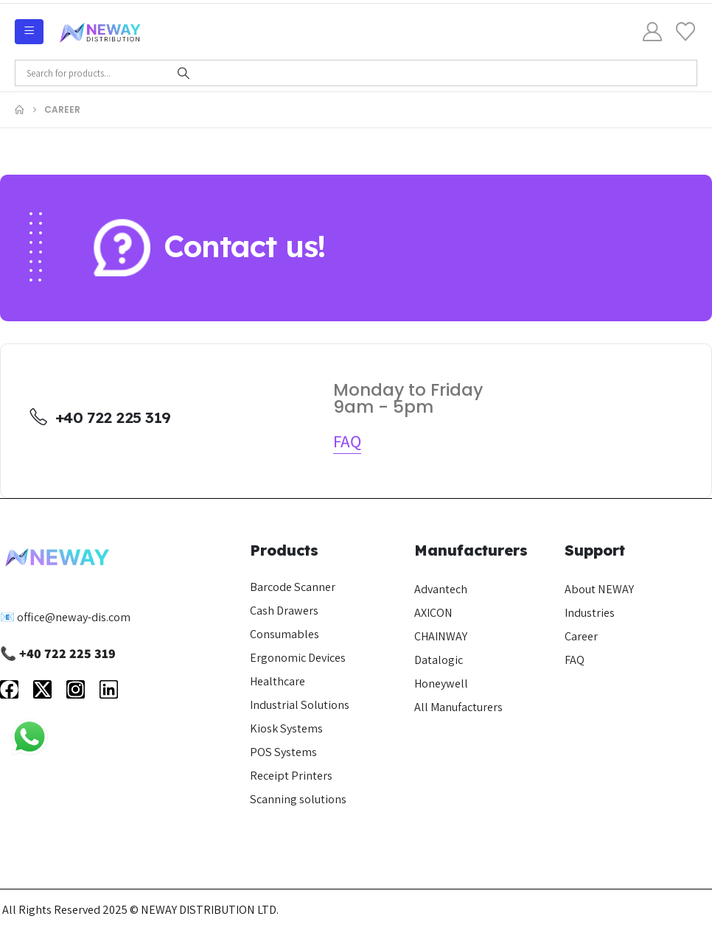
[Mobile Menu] (29, 31)
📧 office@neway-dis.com (65, 617)
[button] (347, 441)
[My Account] (652, 31)
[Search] (183, 72)
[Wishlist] (685, 31)
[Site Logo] (100, 32)
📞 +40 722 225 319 (58, 653)
